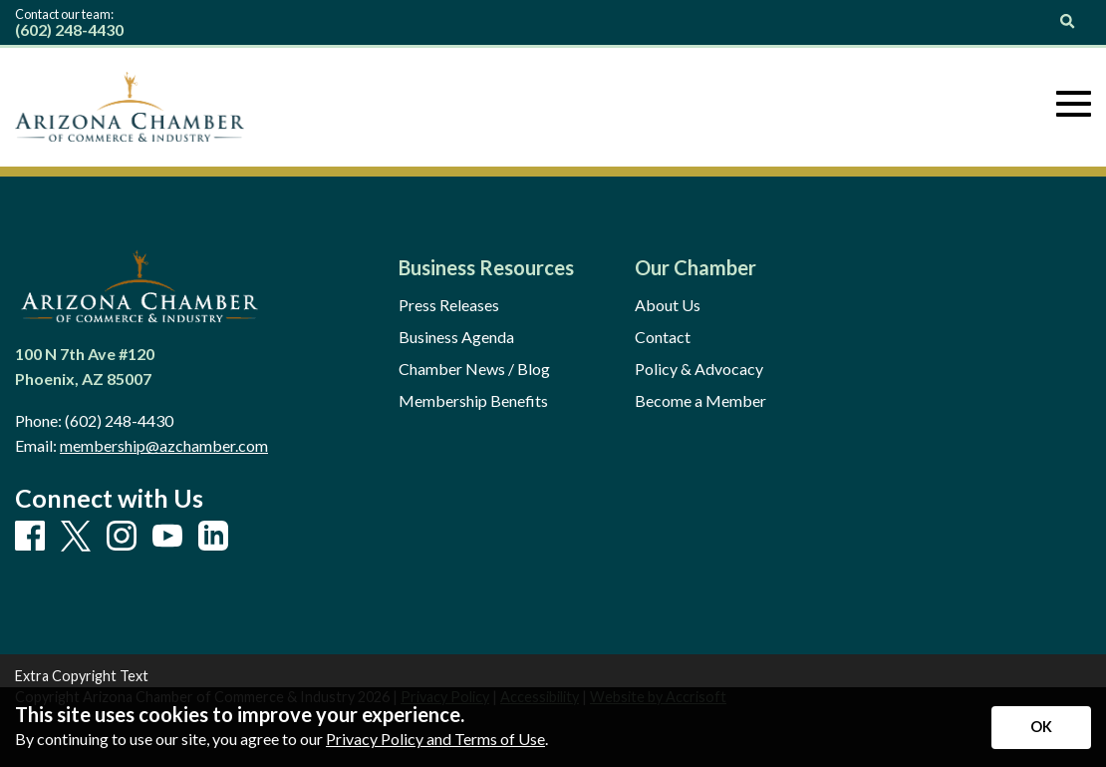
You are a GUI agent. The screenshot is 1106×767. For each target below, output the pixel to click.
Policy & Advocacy (699, 369)
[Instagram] (122, 537)
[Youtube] (167, 537)
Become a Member (700, 401)
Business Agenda (456, 337)
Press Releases (449, 305)
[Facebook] (30, 537)
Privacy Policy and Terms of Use (435, 738)
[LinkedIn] (213, 537)
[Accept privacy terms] (1041, 727)
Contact (663, 337)
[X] (76, 537)
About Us (667, 305)
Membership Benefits (473, 401)
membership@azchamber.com (164, 445)
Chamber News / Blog (474, 369)
